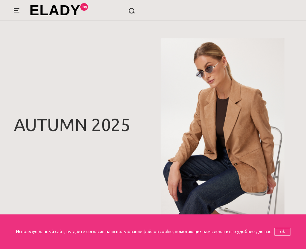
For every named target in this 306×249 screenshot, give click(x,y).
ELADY (54, 10)
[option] (153, 124)
